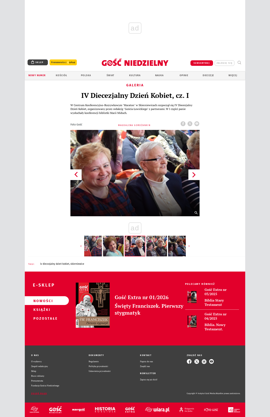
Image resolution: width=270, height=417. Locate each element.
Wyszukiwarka (239, 62)
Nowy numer (37, 75)
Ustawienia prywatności (100, 371)
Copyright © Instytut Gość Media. (201, 393)
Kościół (61, 75)
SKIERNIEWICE (77, 263)
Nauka (159, 75)
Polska (86, 75)
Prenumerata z (63, 62)
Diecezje (208, 75)
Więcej (233, 75)
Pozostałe (41, 318)
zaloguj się (224, 63)
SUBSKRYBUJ (202, 63)
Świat (110, 75)
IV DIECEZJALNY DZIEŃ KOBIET (54, 263)
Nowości (41, 301)
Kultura (135, 75)
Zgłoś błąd (39, 393)
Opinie (184, 75)
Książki (41, 309)
